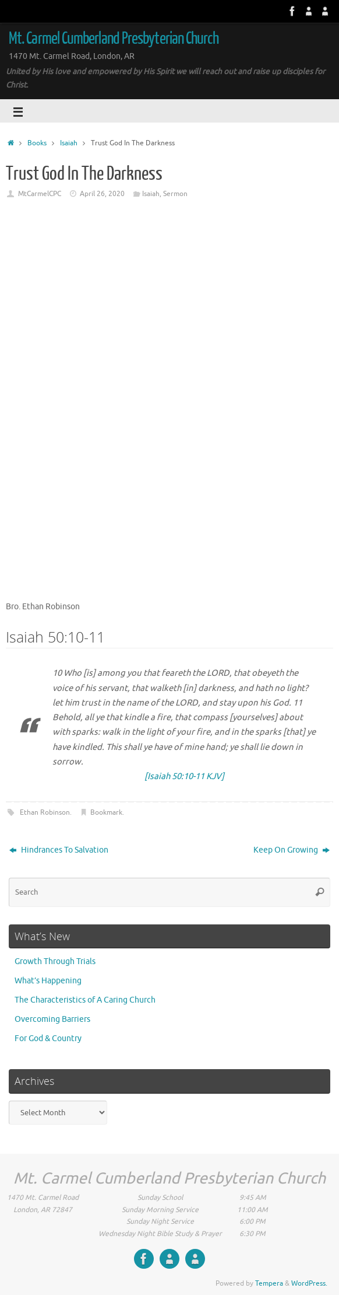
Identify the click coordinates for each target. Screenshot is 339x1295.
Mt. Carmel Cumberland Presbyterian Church (113, 38)
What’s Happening (48, 981)
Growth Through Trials (55, 961)
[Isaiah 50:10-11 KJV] (184, 776)
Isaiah (68, 143)
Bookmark (106, 812)
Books (37, 143)
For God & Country (48, 1038)
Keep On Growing (291, 850)
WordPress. (309, 1283)
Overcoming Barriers (52, 1019)
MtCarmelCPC (39, 193)
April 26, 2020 (102, 193)
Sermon (175, 193)
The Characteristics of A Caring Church (85, 1000)
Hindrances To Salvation (58, 850)
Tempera (269, 1283)
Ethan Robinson (45, 812)
